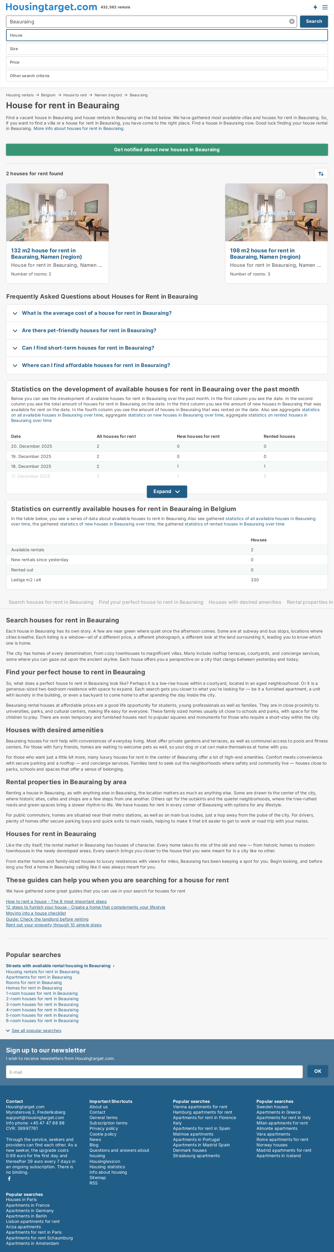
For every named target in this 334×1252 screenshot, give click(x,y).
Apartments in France (28, 1205)
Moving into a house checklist (36, 913)
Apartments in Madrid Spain (201, 1144)
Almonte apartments (277, 1128)
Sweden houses (272, 1106)
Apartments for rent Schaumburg (39, 1237)
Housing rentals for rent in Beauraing (43, 971)
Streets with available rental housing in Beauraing (58, 965)
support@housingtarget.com (35, 1117)
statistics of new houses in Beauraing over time (107, 523)
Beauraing (139, 95)
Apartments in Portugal (196, 1139)
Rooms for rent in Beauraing (34, 982)
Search (314, 21)
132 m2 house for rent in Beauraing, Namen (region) (46, 253)
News (95, 1139)
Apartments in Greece (279, 1112)
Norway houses (272, 1144)
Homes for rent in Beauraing (34, 987)
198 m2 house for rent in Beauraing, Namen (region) (265, 253)
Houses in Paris (21, 1199)
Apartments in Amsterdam (32, 1243)
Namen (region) (108, 95)
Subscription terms (109, 1122)
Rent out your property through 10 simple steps (54, 924)
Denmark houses (190, 1150)
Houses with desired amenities (245, 602)
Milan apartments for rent (282, 1122)
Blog (94, 1144)
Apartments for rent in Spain (201, 1128)
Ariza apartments (23, 1226)
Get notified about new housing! (315, 7)
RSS (94, 1182)
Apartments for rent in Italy (284, 1117)
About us (99, 1106)
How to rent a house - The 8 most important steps (56, 901)
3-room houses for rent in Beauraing (42, 1004)
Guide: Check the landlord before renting (47, 919)
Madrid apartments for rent (284, 1150)
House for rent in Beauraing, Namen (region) (64, 265)
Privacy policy (104, 1128)
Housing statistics (107, 1166)
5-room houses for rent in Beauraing (42, 1015)
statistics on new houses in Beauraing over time (175, 414)
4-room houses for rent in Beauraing (42, 1009)
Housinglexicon (105, 1161)
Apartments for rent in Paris (34, 1232)
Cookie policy (103, 1133)
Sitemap (98, 1177)
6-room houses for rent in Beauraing (42, 1020)
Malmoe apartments (193, 1133)
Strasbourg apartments (196, 1155)
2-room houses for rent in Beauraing (42, 998)
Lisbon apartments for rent (33, 1221)
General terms (104, 1117)
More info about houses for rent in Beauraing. (79, 128)
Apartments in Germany (30, 1210)
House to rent (75, 95)
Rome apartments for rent (282, 1139)
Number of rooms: (29, 273)
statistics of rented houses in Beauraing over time (234, 523)
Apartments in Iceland (279, 1155)
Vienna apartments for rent (200, 1106)
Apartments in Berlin (26, 1215)
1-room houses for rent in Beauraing (42, 993)
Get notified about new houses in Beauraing (167, 149)
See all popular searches (36, 1030)
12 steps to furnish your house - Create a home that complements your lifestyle (85, 907)
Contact (97, 1112)
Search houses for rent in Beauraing (51, 602)
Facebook (9, 1178)
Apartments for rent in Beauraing (39, 977)
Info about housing (108, 1172)
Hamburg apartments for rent (202, 1112)
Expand (162, 491)
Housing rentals (20, 95)
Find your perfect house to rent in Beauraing (151, 602)
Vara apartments (273, 1133)
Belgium (48, 95)
